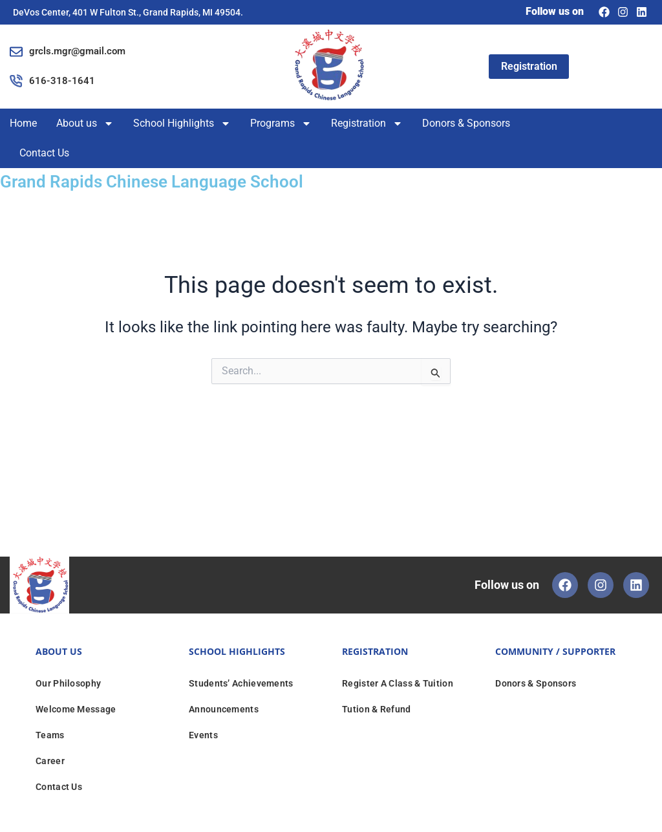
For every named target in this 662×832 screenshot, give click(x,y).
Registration (367, 123)
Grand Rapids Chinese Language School (172, 180)
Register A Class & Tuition (397, 683)
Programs (281, 123)
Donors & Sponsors (466, 123)
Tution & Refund (376, 709)
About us (85, 123)
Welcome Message (76, 709)
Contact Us (44, 153)
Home (23, 123)
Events (203, 735)
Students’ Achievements (241, 683)
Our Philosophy (68, 683)
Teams (50, 735)
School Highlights (182, 123)
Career (50, 761)
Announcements (224, 709)
